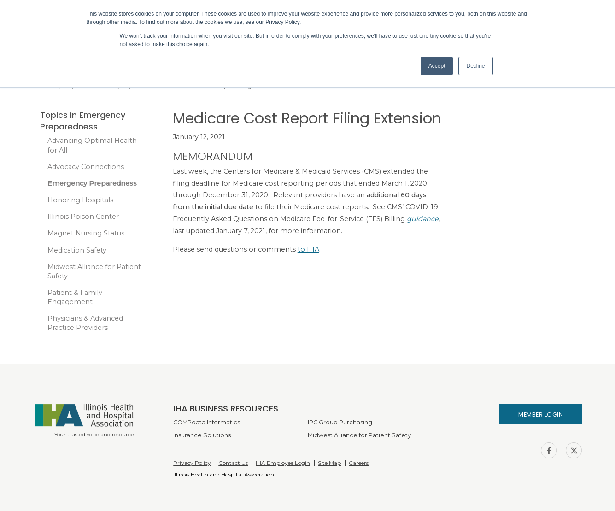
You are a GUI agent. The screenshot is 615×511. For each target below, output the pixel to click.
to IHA (308, 249)
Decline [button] (475, 66)
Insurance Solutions (202, 435)
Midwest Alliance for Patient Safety (94, 271)
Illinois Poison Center (83, 216)
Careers (359, 462)
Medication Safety (76, 250)
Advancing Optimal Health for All (92, 145)
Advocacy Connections (85, 167)
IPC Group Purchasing (340, 422)
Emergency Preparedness (92, 183)
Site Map (329, 462)
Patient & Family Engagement (74, 297)
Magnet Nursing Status (85, 233)
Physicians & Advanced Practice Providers (85, 323)
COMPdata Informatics (206, 422)
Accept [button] (436, 66)
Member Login (540, 414)
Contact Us (233, 462)
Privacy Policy (192, 462)
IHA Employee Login (283, 462)
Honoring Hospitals (80, 200)
